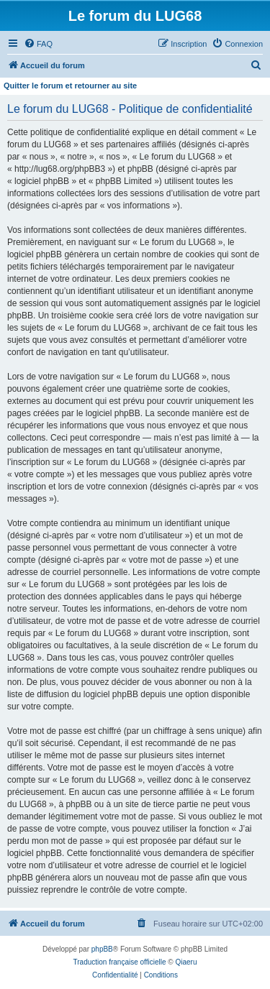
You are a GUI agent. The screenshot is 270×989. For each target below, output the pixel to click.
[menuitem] (38, 43)
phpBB (102, 949)
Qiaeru (186, 962)
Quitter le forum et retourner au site (70, 85)
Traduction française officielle (119, 962)
